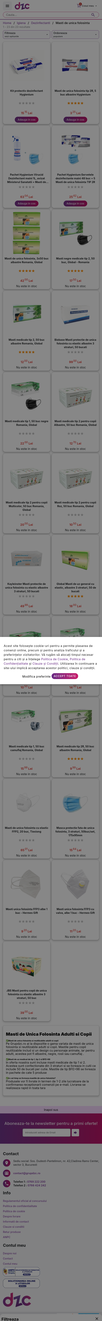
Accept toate (65, 676)
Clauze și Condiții (45, 663)
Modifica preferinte (36, 676)
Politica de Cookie (54, 659)
